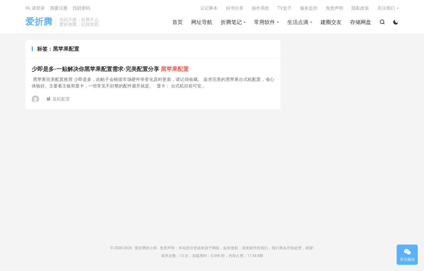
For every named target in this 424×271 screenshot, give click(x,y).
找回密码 (81, 8)
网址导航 (201, 22)
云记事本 (209, 8)
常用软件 (264, 22)
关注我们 (386, 8)
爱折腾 (39, 22)
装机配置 (58, 98)
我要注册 (58, 8)
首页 (177, 22)
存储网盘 (360, 22)
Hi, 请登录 (35, 8)
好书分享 (234, 8)
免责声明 (334, 8)
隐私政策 (360, 8)
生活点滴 (297, 22)
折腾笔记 (231, 22)
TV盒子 (285, 8)
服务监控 (308, 8)
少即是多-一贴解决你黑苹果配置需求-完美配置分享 (110, 69)
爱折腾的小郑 (146, 248)
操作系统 (260, 8)
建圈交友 (331, 22)
